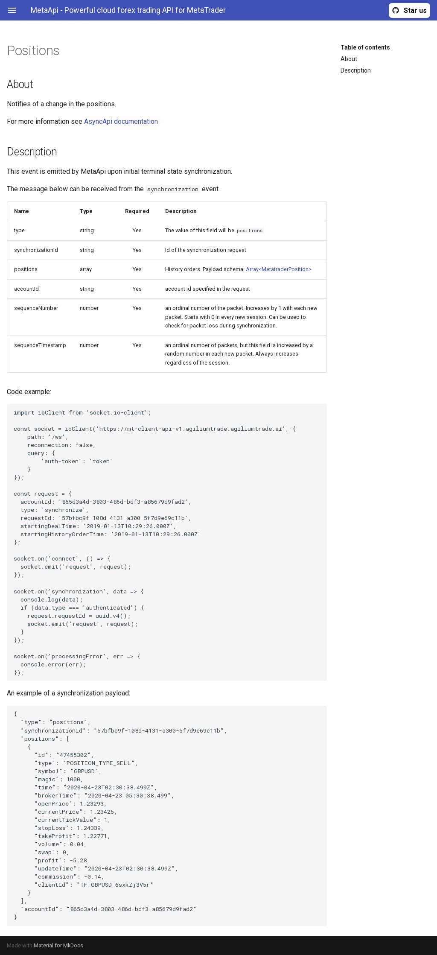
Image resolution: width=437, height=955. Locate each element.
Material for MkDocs (58, 945)
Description (356, 70)
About (349, 58)
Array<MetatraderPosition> (279, 269)
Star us (415, 10)
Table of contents (365, 47)
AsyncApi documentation (121, 121)
